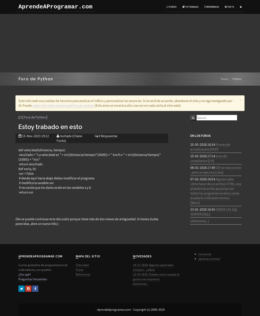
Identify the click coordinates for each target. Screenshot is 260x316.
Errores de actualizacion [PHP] (210, 146)
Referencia (211, 6)
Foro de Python (35, 117)
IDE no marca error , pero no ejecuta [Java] (215, 170)
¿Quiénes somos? (209, 259)
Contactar (204, 254)
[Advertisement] (130, 43)
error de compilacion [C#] (208, 158)
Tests (229, 6)
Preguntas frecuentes (32, 279)
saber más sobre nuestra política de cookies (63, 105)
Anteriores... (141, 284)
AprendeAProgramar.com (55, 7)
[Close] (240, 100)
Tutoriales (190, 6)
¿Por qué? (24, 274)
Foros (171, 6)
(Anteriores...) (199, 221)
